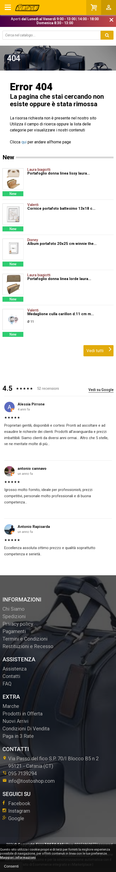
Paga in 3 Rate (18, 736)
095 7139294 (22, 773)
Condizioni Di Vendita (25, 729)
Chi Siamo (13, 609)
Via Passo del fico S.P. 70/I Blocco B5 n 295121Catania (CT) (50, 762)
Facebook (16, 803)
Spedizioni (14, 616)
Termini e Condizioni (24, 639)
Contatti (11, 676)
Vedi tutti (99, 349)
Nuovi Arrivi (15, 721)
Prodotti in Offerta (22, 714)
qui (24, 142)
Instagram (16, 811)
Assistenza (14, 669)
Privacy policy (17, 624)
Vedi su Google (101, 390)
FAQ (6, 684)
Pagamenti (14, 631)
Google (13, 818)
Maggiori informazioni (18, 857)
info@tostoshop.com (28, 781)
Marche (10, 706)
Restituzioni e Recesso (27, 646)
